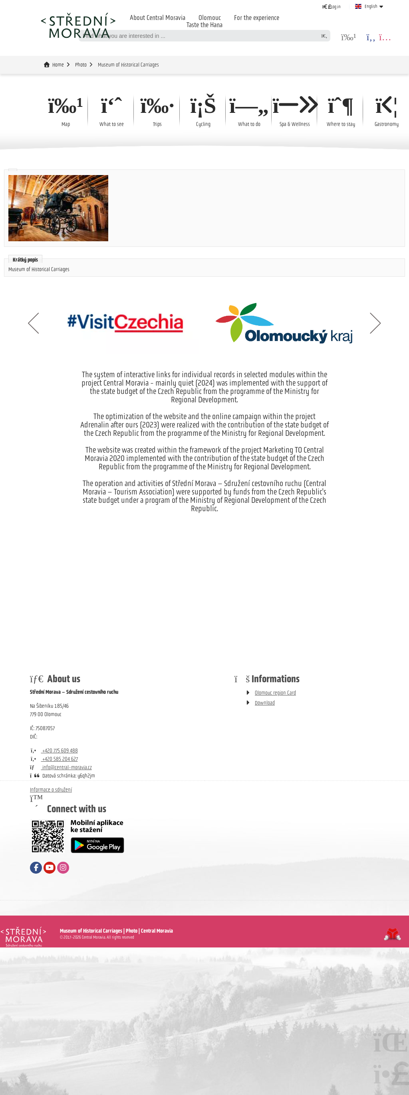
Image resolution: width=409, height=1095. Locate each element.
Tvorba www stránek (392, 934)
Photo (81, 65)
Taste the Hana (204, 24)
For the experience (256, 17)
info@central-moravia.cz (61, 767)
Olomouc (210, 17)
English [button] (371, 6)
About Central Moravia (157, 17)
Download (265, 702)
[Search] (324, 35)
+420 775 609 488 (54, 750)
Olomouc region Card (275, 692)
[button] (331, 6)
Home (78, 25)
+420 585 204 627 (54, 759)
